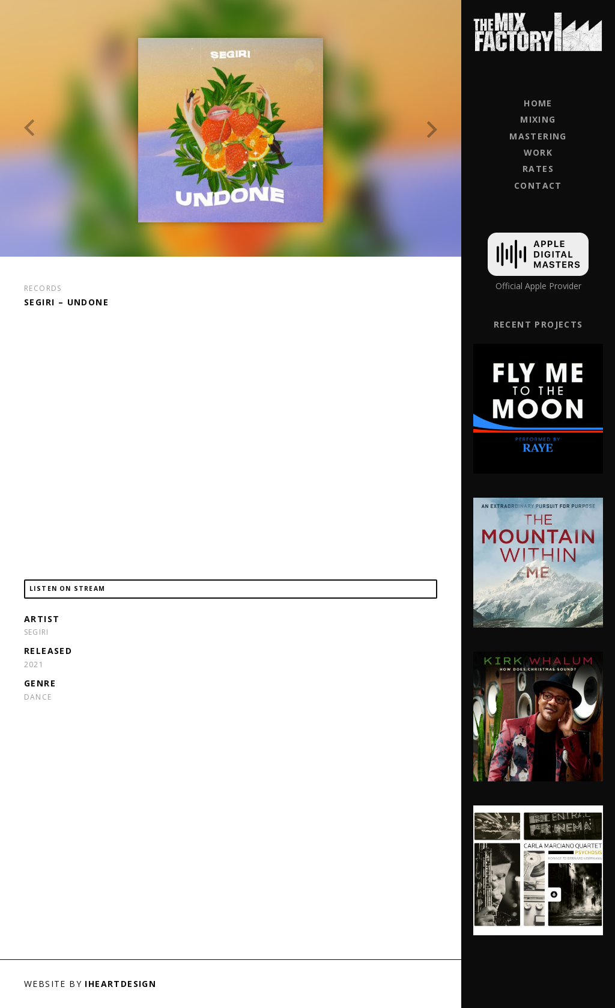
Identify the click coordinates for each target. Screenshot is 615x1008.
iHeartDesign (120, 983)
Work (538, 152)
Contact (538, 185)
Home (538, 103)
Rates (538, 168)
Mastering (538, 136)
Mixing (538, 119)
